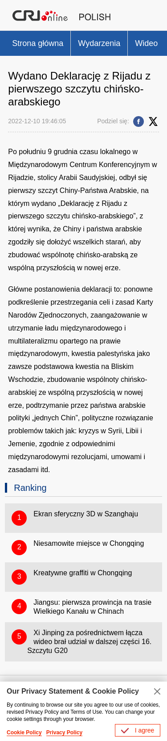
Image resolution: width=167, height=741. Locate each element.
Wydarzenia (99, 43)
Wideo (146, 43)
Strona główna (37, 43)
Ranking (30, 488)
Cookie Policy (24, 732)
